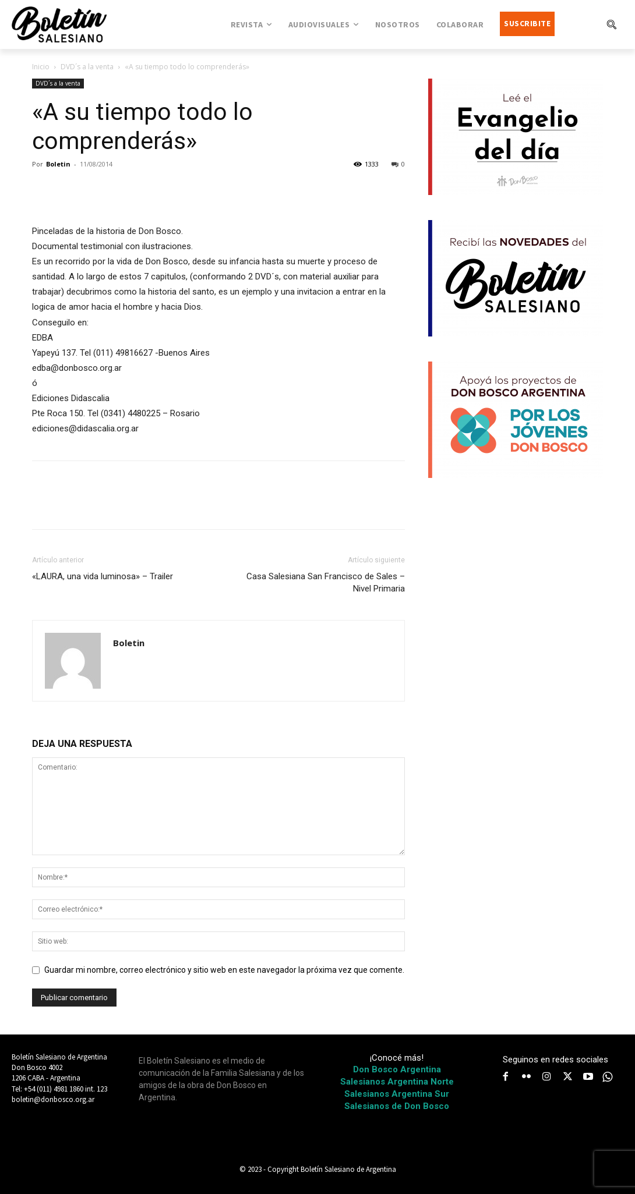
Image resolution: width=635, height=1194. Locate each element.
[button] (611, 24)
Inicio (41, 67)
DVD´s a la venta (87, 67)
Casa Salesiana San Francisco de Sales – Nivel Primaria (325, 582)
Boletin (58, 164)
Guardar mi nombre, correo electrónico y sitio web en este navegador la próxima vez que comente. (224, 970)
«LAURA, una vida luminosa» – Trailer (102, 576)
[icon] (607, 1077)
